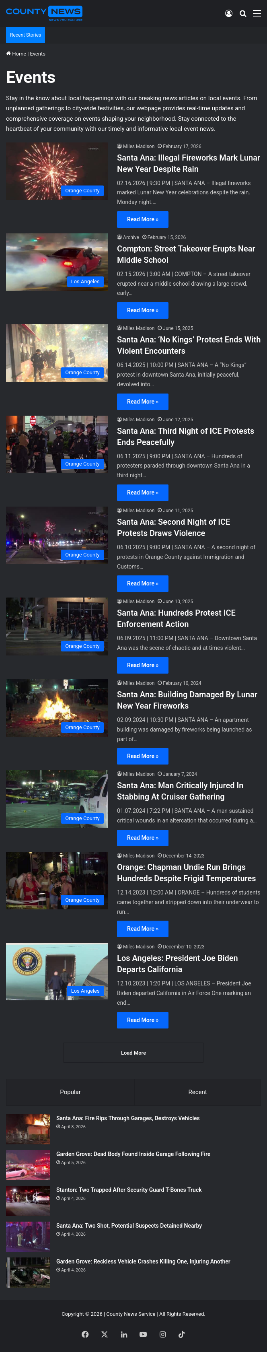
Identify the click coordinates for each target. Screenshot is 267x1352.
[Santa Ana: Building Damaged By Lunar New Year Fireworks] (57, 708)
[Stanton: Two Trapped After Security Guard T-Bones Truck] (28, 1201)
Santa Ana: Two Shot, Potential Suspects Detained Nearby (129, 1225)
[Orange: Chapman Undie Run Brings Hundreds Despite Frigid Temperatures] (57, 880)
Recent (197, 1092)
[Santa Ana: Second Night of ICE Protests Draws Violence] (57, 535)
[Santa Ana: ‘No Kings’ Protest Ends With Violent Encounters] (57, 353)
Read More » (142, 219)
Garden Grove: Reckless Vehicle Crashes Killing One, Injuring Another (143, 1261)
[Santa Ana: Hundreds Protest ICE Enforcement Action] (57, 626)
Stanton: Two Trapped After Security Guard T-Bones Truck (129, 1190)
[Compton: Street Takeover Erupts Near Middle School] (57, 262)
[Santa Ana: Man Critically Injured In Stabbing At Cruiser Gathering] (57, 799)
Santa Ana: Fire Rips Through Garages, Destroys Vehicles (128, 1118)
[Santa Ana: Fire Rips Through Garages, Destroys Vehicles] (28, 1129)
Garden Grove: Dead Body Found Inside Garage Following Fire (133, 1154)
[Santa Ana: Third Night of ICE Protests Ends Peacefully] (57, 444)
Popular (70, 1092)
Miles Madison (138, 146)
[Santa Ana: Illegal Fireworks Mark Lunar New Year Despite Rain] (57, 171)
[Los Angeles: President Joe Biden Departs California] (57, 971)
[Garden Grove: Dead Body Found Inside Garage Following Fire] (28, 1165)
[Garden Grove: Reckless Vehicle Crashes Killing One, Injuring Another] (28, 1272)
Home (16, 54)
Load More (133, 1053)
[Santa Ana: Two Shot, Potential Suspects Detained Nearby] (28, 1237)
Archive (131, 237)
